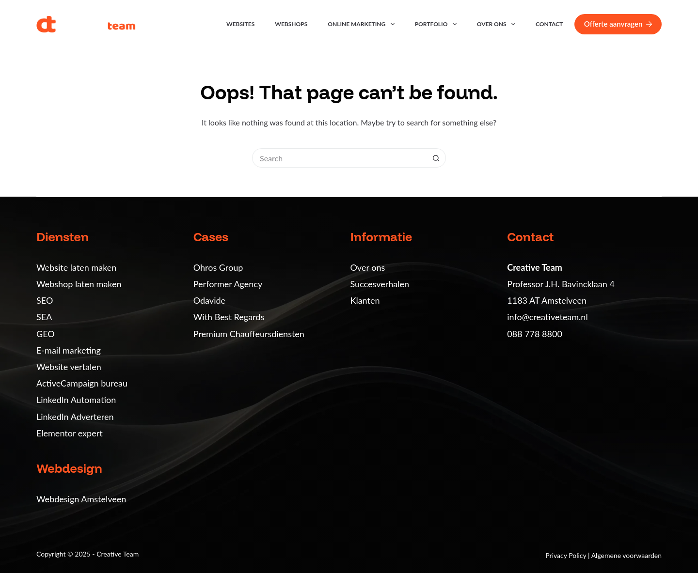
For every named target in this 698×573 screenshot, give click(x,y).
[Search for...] (339, 158)
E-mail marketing (68, 350)
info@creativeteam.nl (547, 316)
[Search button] (436, 158)
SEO (44, 300)
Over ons (498, 24)
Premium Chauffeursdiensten (248, 333)
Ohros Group (218, 267)
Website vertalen (68, 366)
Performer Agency (227, 284)
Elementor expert (69, 433)
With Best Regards (228, 316)
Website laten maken (76, 267)
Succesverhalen (380, 284)
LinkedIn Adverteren (74, 416)
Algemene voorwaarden (626, 555)
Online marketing (363, 24)
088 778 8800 (534, 333)
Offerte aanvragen (618, 23)
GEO (45, 333)
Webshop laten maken (79, 284)
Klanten (365, 300)
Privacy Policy (566, 555)
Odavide (209, 300)
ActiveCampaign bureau (81, 383)
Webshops (291, 24)
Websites (240, 24)
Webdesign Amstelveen (81, 499)
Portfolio (437, 24)
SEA (44, 316)
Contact (549, 24)
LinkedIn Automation (76, 399)
